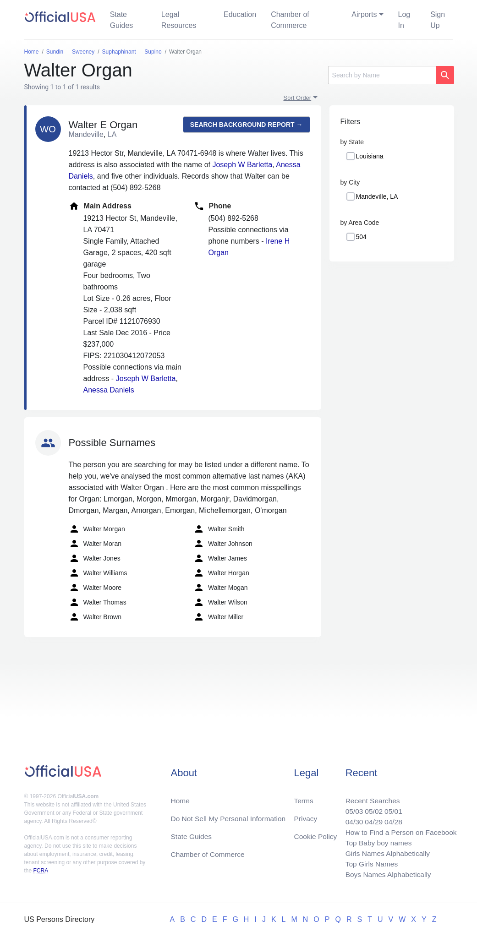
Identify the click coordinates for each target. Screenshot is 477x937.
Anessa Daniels (108, 390)
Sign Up (437, 20)
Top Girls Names (369, 863)
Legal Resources (178, 20)
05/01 (391, 808)
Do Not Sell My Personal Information (229, 815)
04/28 (391, 819)
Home (180, 797)
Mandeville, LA (377, 196)
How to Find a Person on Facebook (399, 830)
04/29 (371, 819)
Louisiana (370, 156)
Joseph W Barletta (242, 165)
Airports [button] (364, 14)
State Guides (121, 20)
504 (361, 237)
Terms (303, 797)
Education (240, 14)
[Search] (382, 75)
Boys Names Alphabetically (386, 874)
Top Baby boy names (376, 841)
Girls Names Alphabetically (385, 852)
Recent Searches (370, 797)
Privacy (305, 815)
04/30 (351, 819)
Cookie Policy (315, 834)
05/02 (371, 808)
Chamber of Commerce (290, 20)
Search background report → (246, 124)
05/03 (351, 808)
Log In (404, 20)
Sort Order (298, 97)
